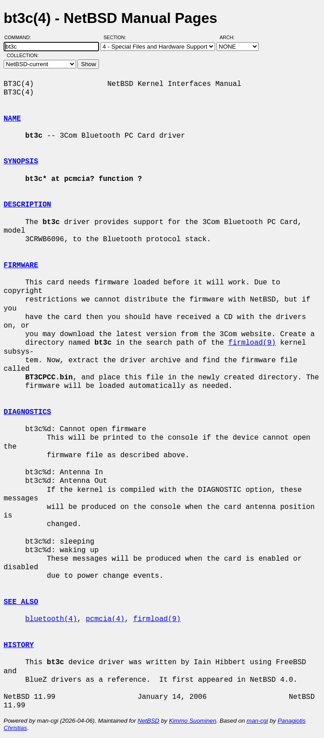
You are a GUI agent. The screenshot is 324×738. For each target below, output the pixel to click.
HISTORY (19, 645)
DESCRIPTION (27, 205)
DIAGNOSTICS (27, 412)
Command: (20, 37)
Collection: (23, 55)
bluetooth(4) (51, 619)
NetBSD (148, 720)
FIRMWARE (21, 265)
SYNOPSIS (21, 161)
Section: (117, 37)
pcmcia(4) (105, 619)
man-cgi (257, 720)
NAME (12, 119)
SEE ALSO (21, 602)
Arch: (231, 37)
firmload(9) (252, 343)
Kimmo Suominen (192, 720)
